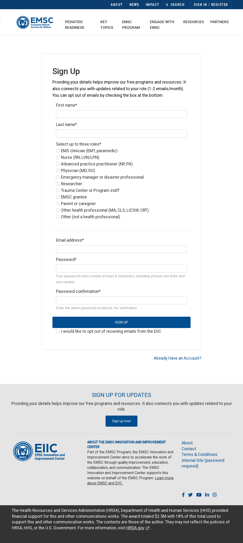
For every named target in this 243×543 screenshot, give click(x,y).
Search (175, 5)
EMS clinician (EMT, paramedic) (89, 150)
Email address (70, 240)
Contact (189, 448)
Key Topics (106, 25)
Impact (152, 5)
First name (66, 105)
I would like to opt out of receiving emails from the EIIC (111, 331)
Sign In (200, 5)
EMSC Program (131, 25)
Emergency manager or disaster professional (102, 177)
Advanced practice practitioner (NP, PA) (97, 164)
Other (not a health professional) (90, 217)
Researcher (71, 183)
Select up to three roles (78, 144)
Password (66, 259)
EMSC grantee (74, 197)
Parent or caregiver (78, 203)
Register (219, 5)
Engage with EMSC (162, 25)
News (134, 5)
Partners (219, 22)
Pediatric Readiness (74, 25)
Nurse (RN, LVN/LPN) (80, 157)
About (117, 5)
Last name (66, 124)
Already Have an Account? (177, 358)
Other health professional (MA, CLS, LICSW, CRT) (105, 210)
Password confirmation (78, 291)
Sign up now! (121, 421)
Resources (193, 22)
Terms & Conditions (199, 454)
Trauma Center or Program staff (90, 190)
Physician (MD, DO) (78, 170)
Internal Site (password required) (203, 463)
